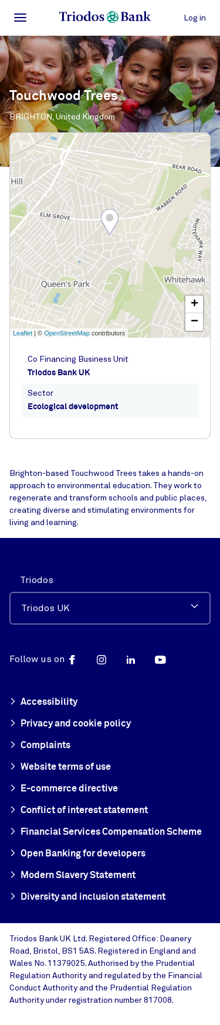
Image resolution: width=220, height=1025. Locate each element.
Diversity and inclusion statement (87, 897)
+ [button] (194, 304)
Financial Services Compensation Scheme (105, 832)
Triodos (36, 580)
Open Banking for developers (77, 854)
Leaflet (22, 333)
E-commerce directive (63, 789)
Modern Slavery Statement (72, 876)
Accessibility (43, 702)
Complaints (39, 746)
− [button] (194, 322)
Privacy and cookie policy (70, 724)
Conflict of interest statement (78, 811)
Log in (195, 18)
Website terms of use (60, 767)
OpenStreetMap (67, 333)
